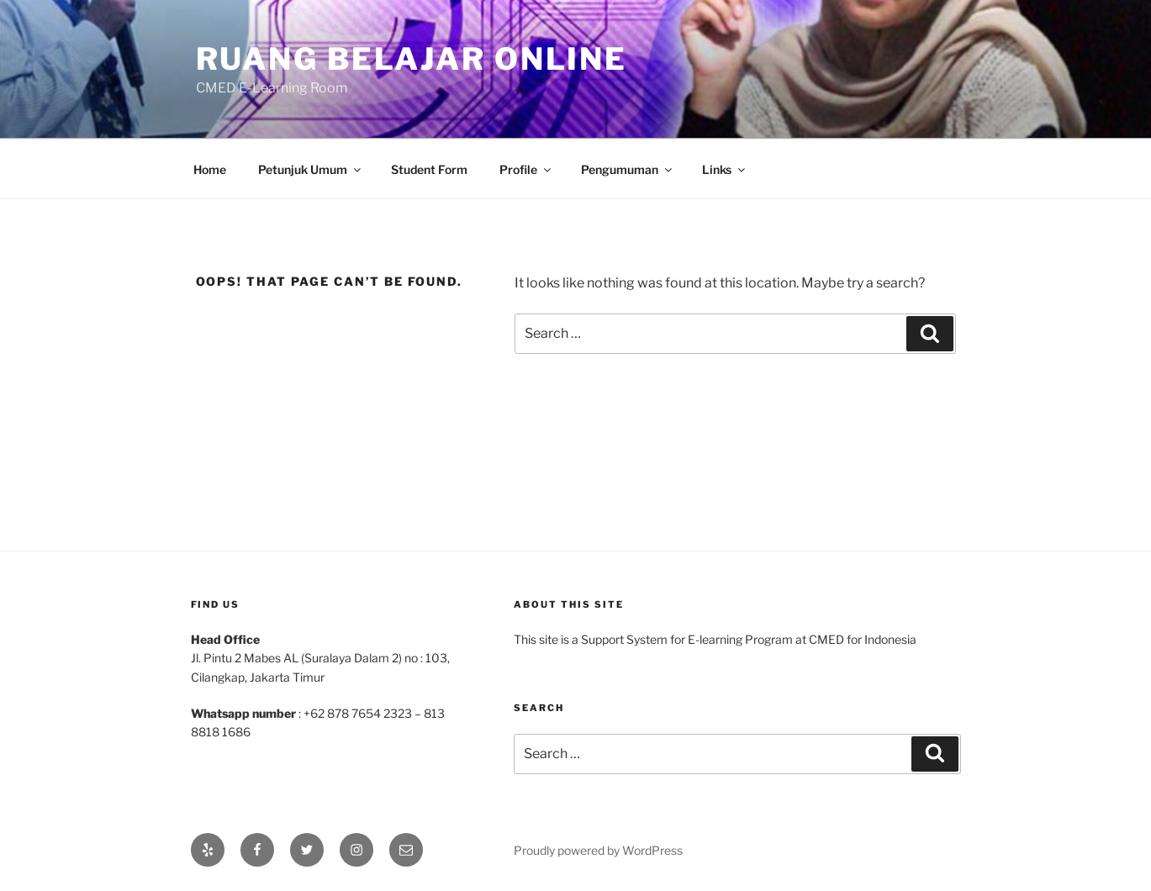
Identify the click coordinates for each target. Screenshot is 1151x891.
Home (209, 169)
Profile (526, 169)
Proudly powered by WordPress (598, 850)
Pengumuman (627, 169)
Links (724, 169)
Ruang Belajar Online (412, 58)
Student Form (429, 169)
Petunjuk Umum (310, 169)
